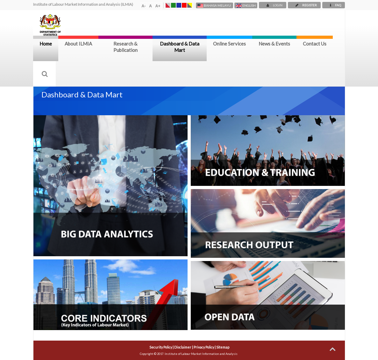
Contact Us (314, 43)
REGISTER (304, 5)
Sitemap (222, 347)
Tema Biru (178, 5)
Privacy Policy (204, 347)
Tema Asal (168, 5)
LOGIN (272, 5)
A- (143, 6)
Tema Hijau (173, 5)
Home (45, 43)
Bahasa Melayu (214, 6)
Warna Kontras (189, 5)
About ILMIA (78, 43)
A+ (157, 6)
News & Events (274, 43)
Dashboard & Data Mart (179, 47)
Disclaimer (182, 347)
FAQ (333, 5)
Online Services (229, 43)
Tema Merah (184, 5)
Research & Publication (125, 47)
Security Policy (160, 347)
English (246, 6)
